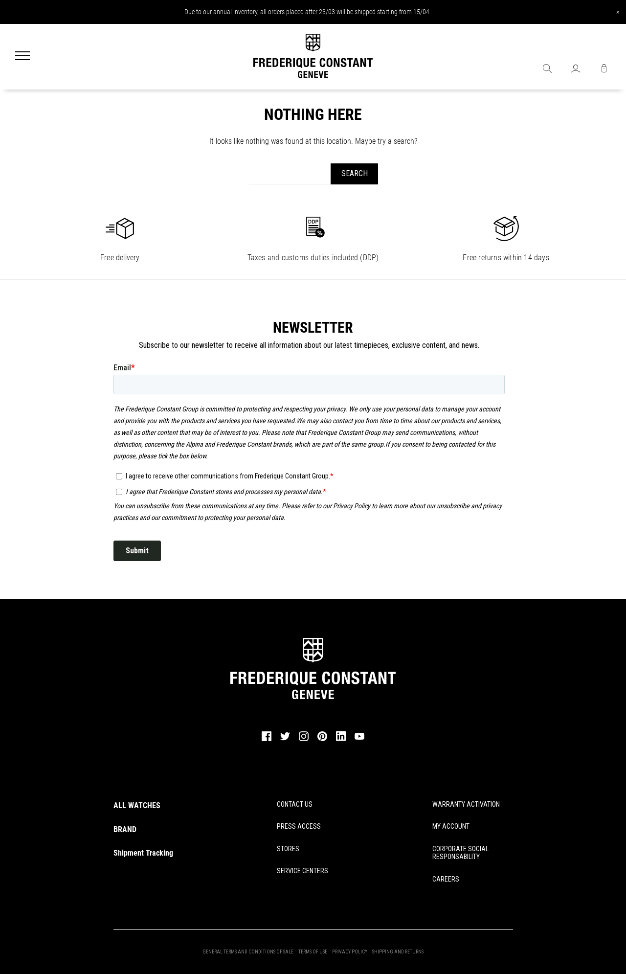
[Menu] (22, 56)
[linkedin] (341, 740)
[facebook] (266, 739)
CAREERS (445, 879)
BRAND (124, 829)
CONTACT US (295, 804)
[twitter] (285, 739)
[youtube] (359, 738)
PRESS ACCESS (299, 826)
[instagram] (304, 739)
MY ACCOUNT (451, 826)
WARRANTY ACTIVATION (466, 804)
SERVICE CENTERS (302, 871)
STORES (288, 849)
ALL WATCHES (136, 805)
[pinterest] (322, 739)
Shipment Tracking (143, 853)
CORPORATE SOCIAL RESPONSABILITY (460, 853)
